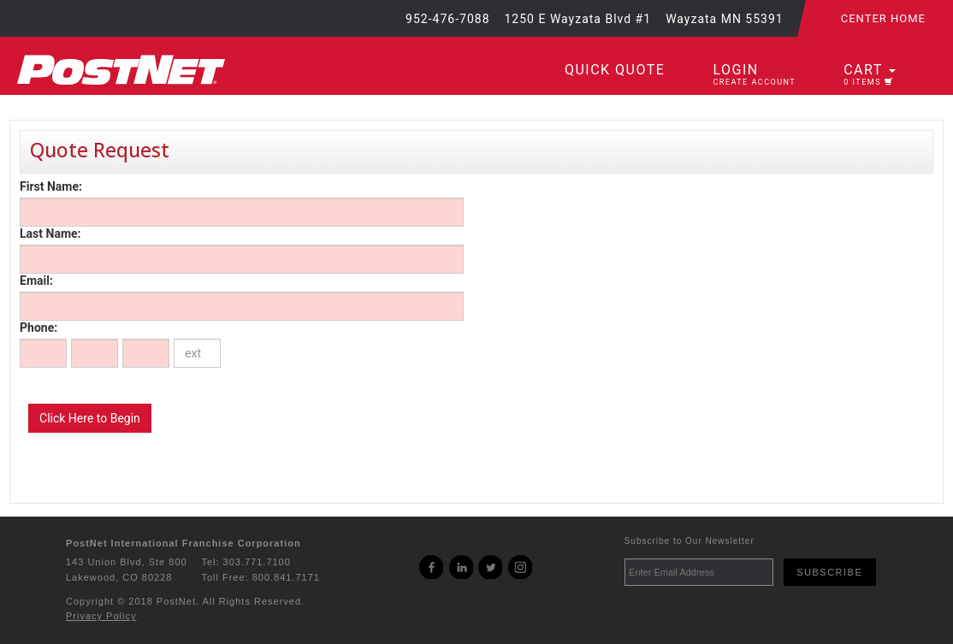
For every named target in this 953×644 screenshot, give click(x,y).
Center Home (883, 18)
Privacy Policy (101, 616)
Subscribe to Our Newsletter (689, 541)
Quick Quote (615, 70)
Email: (36, 280)
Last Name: (50, 233)
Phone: (38, 327)
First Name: (51, 186)
